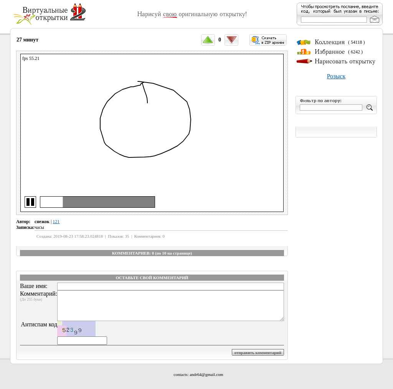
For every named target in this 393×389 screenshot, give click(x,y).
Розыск (336, 76)
